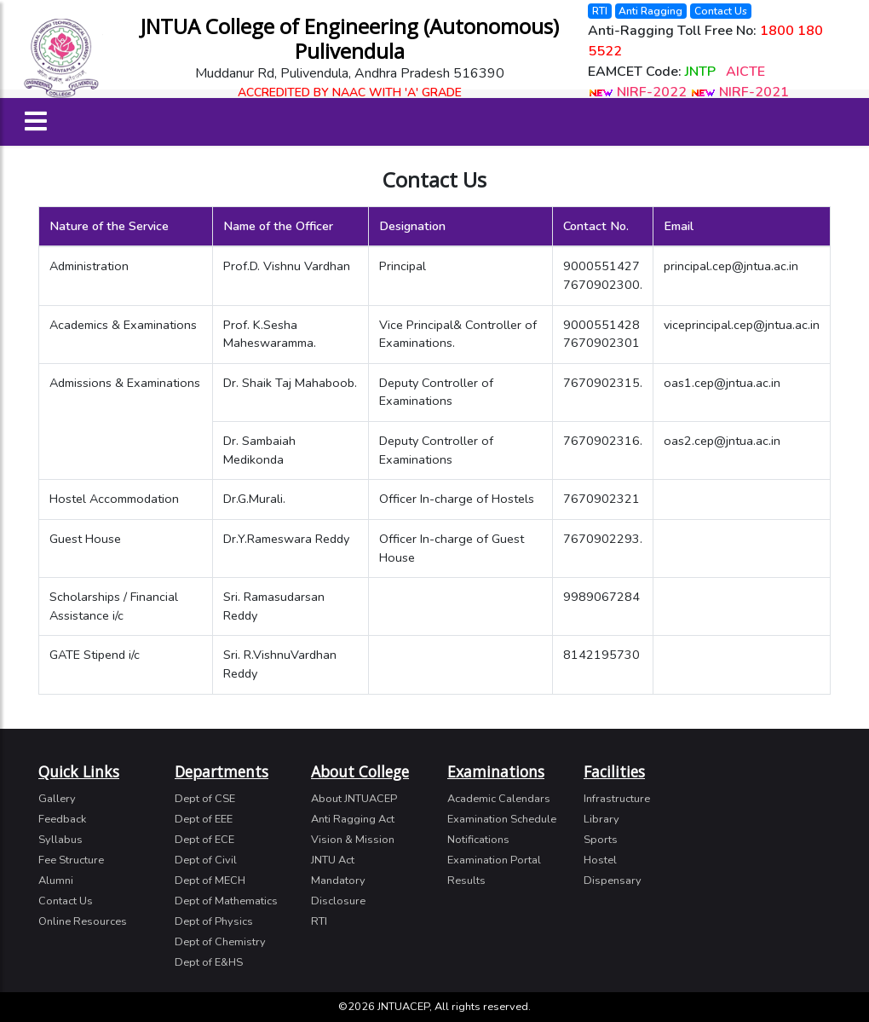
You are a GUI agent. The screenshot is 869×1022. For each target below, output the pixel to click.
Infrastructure (617, 798)
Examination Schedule (501, 819)
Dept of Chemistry (220, 942)
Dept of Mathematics (226, 901)
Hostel (600, 860)
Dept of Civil (206, 860)
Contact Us (720, 11)
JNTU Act (332, 860)
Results (466, 880)
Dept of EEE (204, 819)
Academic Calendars (498, 798)
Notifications (478, 839)
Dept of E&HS (209, 962)
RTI (599, 11)
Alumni (55, 880)
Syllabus (60, 839)
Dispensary (613, 880)
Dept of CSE (205, 798)
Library (601, 819)
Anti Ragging (650, 11)
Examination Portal (494, 860)
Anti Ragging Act (352, 819)
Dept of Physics (214, 921)
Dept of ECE (204, 839)
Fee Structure (71, 860)
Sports (601, 839)
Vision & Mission (352, 839)
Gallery (57, 798)
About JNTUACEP (354, 798)
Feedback (62, 819)
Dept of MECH (210, 880)
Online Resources (82, 921)
